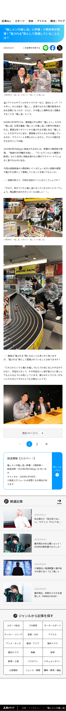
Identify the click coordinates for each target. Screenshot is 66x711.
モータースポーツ (52, 625)
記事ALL (6, 21)
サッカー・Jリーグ (13, 634)
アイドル (42, 21)
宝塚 (52, 652)
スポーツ (20, 21)
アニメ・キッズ (13, 643)
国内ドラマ (13, 652)
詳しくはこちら (57, 471)
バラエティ (33, 661)
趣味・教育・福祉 (52, 670)
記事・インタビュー (31, 707)
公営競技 (13, 670)
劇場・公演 (13, 661)
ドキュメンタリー (52, 661)
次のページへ (33, 433)
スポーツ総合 (13, 625)
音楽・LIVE (33, 634)
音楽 (30, 21)
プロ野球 (33, 625)
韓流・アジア (33, 643)
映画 (33, 652)
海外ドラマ (52, 643)
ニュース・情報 (33, 670)
